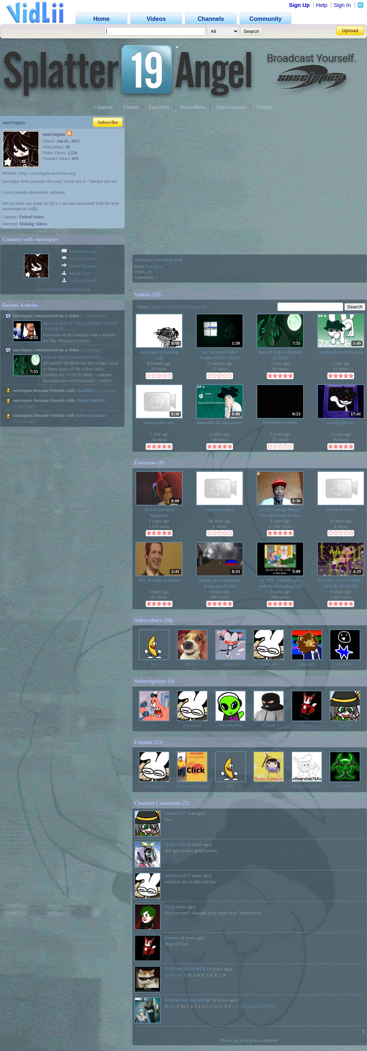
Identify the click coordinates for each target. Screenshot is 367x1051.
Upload (350, 30)
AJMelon (230, 664)
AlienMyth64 (231, 725)
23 (156, 294)
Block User (76, 273)
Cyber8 (268, 725)
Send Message (79, 251)
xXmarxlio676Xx (307, 786)
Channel (103, 107)
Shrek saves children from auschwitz (219, 583)
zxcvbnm (345, 786)
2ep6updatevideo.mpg (341, 352)
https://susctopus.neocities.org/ (47, 173)
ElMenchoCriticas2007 (188, 1000)
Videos (130, 107)
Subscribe (108, 122)
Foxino (307, 725)
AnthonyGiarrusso (192, 786)
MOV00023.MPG (280, 422)
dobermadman (91, 415)
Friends (265, 107)
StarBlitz (85, 390)
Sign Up (299, 5)
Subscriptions (231, 107)
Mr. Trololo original (159, 580)
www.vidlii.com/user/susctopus (62, 289)
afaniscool (268, 664)
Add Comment (79, 258)
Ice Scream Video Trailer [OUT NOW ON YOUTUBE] (220, 354)
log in (238, 1040)
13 (158, 742)
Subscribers (193, 107)
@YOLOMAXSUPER (254, 1006)
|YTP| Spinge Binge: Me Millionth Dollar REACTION (280, 512)
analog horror (341, 422)
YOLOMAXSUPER (185, 969)
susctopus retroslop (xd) (158, 259)
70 (167, 906)
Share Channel (79, 266)
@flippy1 (174, 975)
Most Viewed (163, 307)
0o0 (154, 664)
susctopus (154, 266)
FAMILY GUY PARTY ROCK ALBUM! (340, 583)
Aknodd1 (307, 664)
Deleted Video (220, 509)
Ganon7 (345, 725)
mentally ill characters (219, 422)
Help (321, 5)
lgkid (268, 786)
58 (168, 620)
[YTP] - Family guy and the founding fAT (280, 583)
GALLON (175, 844)
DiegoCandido (90, 400)
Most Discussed (192, 307)
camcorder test (159, 422)
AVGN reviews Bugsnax (159, 512)
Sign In (342, 5)
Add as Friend (78, 280)
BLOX (192, 664)
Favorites (159, 107)
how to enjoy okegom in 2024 (71, 357)
